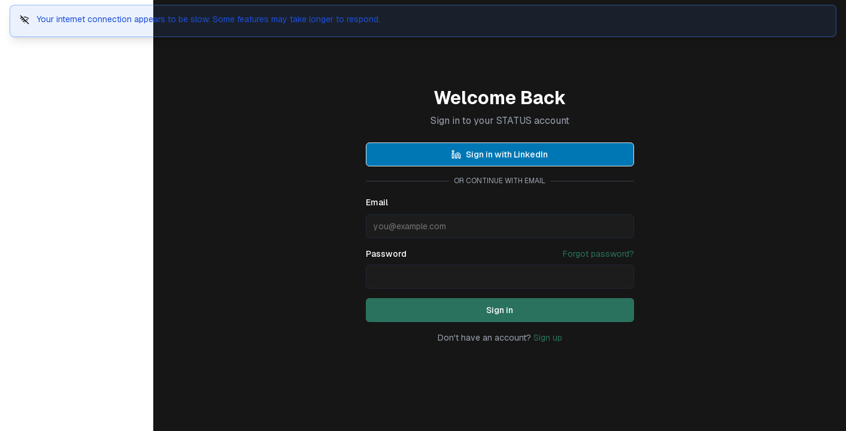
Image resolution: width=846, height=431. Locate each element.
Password (386, 254)
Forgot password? (598, 253)
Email (377, 202)
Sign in (499, 310)
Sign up (547, 337)
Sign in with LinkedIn (499, 154)
